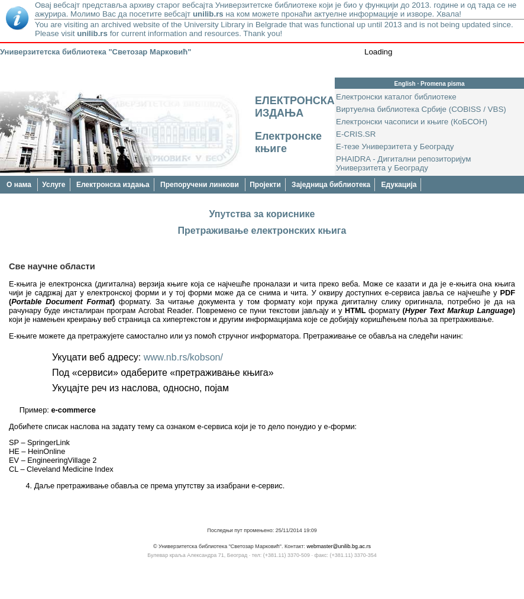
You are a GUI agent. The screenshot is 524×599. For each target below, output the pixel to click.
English (405, 83)
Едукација (399, 185)
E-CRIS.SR (356, 134)
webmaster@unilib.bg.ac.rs (338, 546)
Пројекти (265, 185)
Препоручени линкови (200, 185)
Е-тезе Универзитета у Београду (395, 146)
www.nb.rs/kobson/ (183, 357)
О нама (20, 185)
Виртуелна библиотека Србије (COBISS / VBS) (421, 109)
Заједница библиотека (331, 185)
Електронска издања (113, 185)
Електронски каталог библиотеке (396, 96)
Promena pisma (442, 83)
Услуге (53, 185)
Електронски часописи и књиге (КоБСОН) (411, 121)
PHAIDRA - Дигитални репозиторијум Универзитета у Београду (403, 163)
